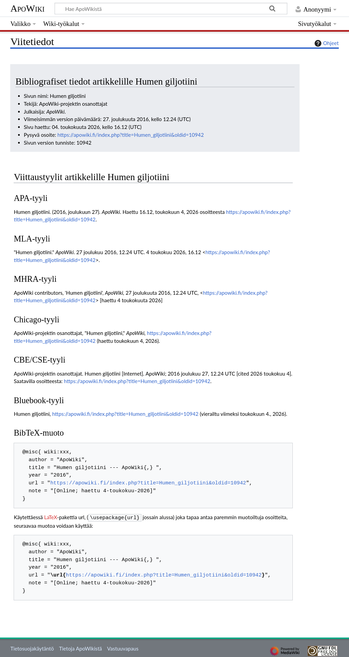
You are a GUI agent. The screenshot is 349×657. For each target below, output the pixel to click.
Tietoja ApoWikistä (80, 648)
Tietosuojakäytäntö (32, 648)
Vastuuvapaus (122, 648)
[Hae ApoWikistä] (171, 8)
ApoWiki (27, 8)
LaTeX (50, 517)
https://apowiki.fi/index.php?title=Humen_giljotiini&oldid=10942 (130, 135)
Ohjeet (326, 43)
